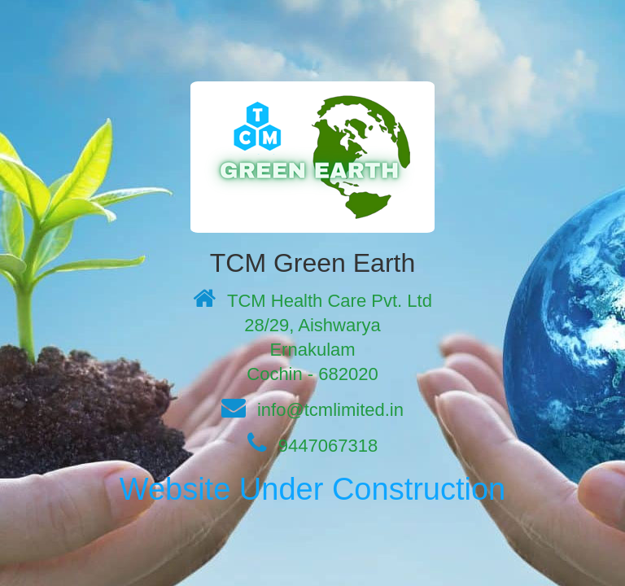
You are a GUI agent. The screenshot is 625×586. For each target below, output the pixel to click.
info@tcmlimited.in (330, 410)
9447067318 (328, 445)
